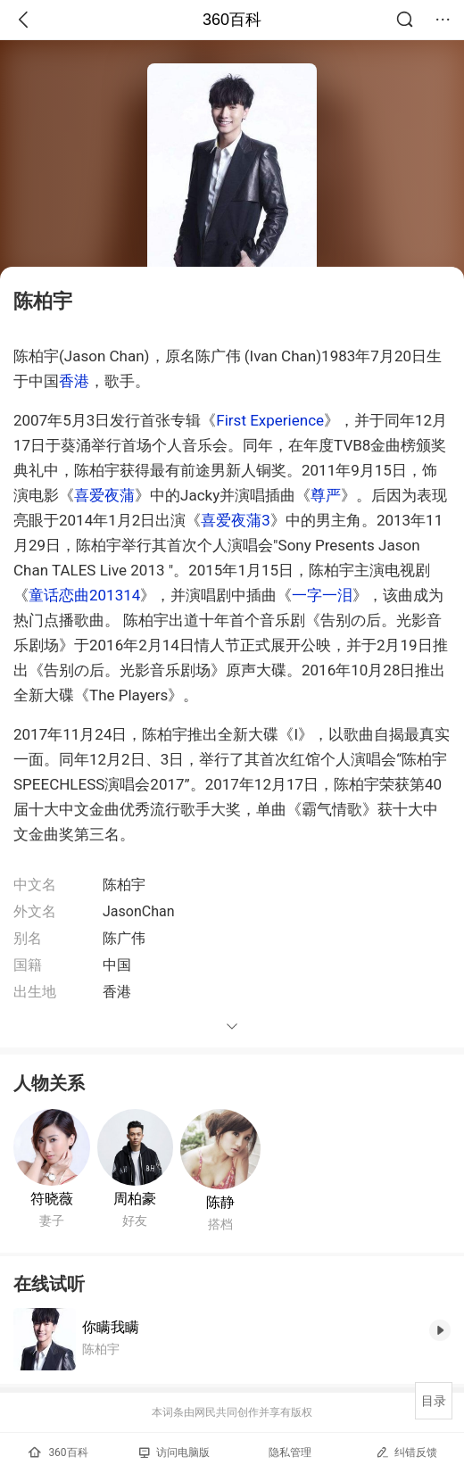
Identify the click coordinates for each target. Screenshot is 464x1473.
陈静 (220, 1202)
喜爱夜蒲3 (235, 520)
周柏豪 (134, 1198)
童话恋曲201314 (84, 595)
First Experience (270, 420)
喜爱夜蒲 (104, 495)
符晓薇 (51, 1198)
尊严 (326, 495)
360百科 (232, 20)
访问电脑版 (174, 1452)
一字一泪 (322, 595)
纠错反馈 (406, 1452)
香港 (74, 381)
